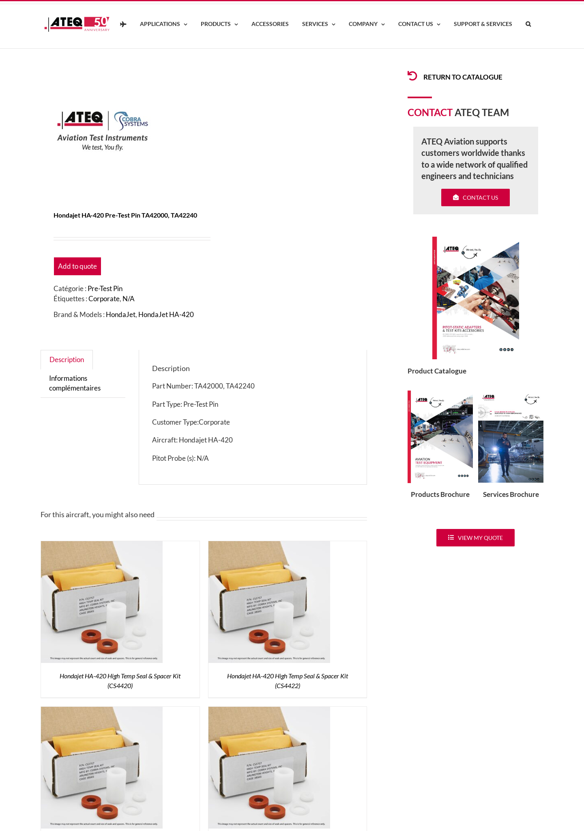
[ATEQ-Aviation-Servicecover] (510, 394)
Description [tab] (66, 359)
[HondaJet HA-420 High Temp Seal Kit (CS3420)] (102, 711)
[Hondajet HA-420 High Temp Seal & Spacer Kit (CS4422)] (269, 546)
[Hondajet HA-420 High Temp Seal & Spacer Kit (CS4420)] (102, 546)
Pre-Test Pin (105, 288)
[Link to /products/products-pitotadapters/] (412, 76)
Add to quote (77, 266)
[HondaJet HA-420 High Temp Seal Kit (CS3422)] (269, 711)
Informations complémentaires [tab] (75, 383)
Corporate (104, 298)
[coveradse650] (475, 240)
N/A (128, 298)
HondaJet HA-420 (166, 314)
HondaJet (120, 314)
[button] (528, 24)
